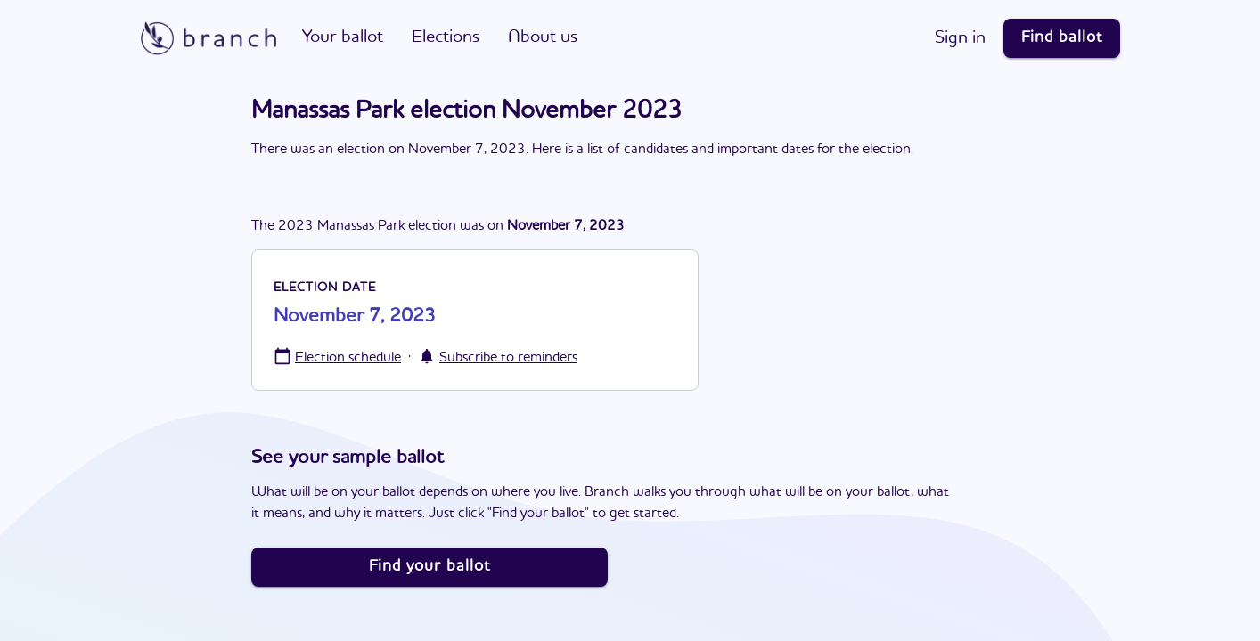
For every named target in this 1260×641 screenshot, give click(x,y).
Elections (445, 37)
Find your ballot (429, 566)
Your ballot (342, 37)
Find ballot (1061, 37)
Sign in (960, 38)
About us (542, 37)
